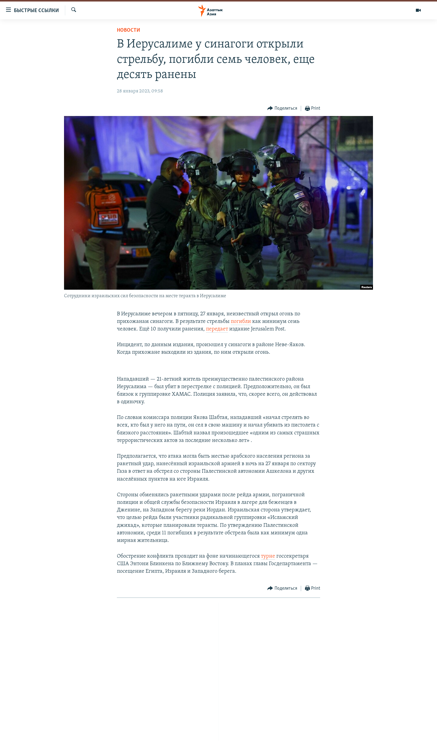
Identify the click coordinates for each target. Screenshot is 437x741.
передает (217, 329)
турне (268, 556)
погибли (241, 321)
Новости (128, 30)
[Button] (282, 109)
